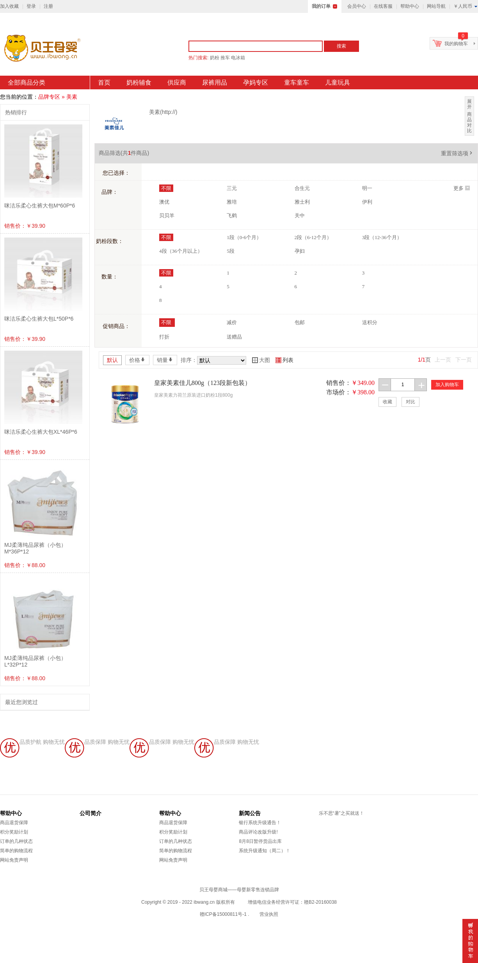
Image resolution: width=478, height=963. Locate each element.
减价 (232, 322)
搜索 (341, 46)
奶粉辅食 (138, 82)
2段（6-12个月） (313, 237)
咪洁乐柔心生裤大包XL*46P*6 (40, 432)
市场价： (338, 392)
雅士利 (302, 202)
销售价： (338, 383)
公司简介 (90, 813)
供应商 (176, 82)
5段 (231, 251)
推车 (225, 57)
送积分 (369, 322)
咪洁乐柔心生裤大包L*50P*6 (38, 319)
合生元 (302, 188)
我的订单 (321, 6)
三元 (232, 188)
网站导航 (436, 6)
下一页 (463, 359)
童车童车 (296, 82)
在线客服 (383, 6)
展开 (469, 104)
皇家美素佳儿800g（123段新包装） (202, 383)
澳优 (164, 202)
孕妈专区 (255, 82)
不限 (166, 188)
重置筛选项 (457, 153)
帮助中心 (409, 6)
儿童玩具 (337, 82)
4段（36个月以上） (181, 251)
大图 (261, 360)
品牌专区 (49, 97)
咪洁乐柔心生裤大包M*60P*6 (39, 205)
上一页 (443, 359)
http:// (169, 112)
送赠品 (234, 337)
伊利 (367, 202)
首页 (104, 82)
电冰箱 (238, 57)
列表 (284, 360)
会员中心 (356, 6)
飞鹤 (232, 215)
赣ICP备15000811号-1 (223, 914)
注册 (48, 6)
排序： (189, 360)
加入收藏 (9, 6)
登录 (31, 6)
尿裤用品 (214, 82)
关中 (300, 215)
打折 (164, 337)
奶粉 (214, 57)
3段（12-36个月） (382, 237)
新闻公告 (250, 813)
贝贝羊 (166, 215)
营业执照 (268, 914)
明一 (367, 188)
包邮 (300, 322)
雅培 (232, 202)
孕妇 (300, 251)
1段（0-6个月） (244, 237)
